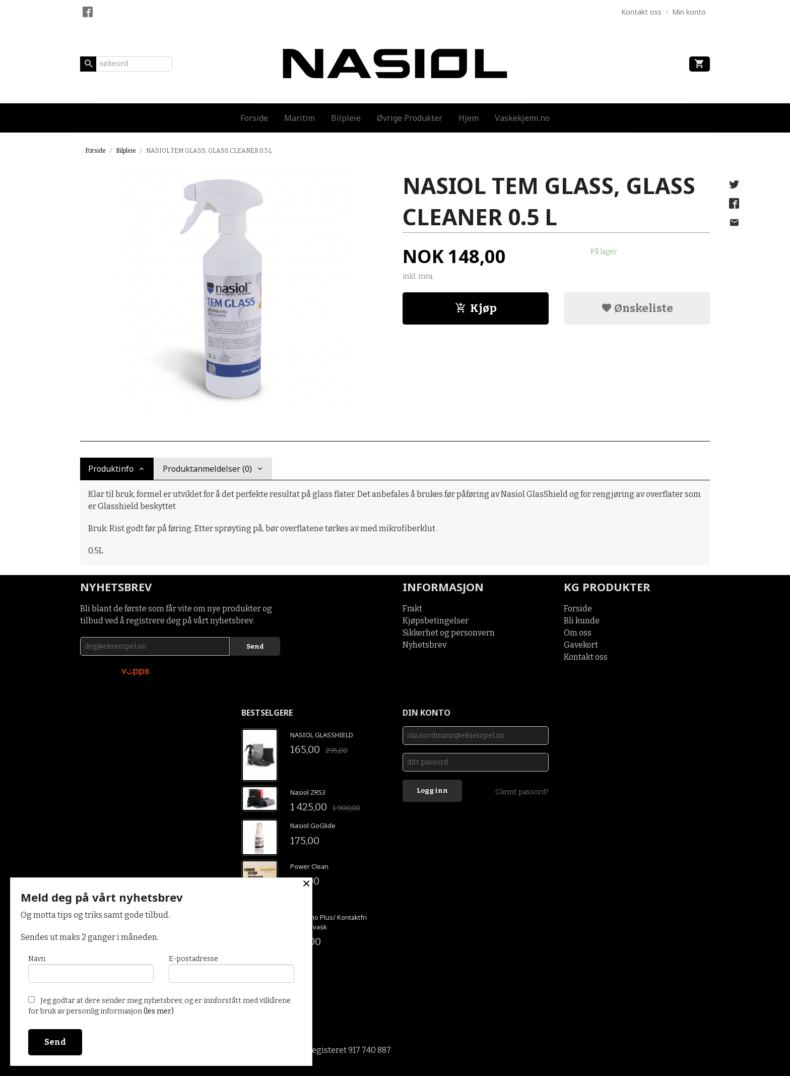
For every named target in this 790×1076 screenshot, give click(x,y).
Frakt (412, 608)
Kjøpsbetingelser (436, 620)
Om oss (577, 633)
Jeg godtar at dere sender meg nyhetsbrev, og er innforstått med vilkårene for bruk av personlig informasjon (159, 1006)
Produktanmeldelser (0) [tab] (207, 468)
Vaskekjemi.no (522, 117)
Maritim (299, 117)
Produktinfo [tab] (111, 468)
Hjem (468, 117)
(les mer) (159, 1011)
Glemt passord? (522, 792)
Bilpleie (346, 117)
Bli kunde (582, 620)
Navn (91, 969)
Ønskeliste (637, 308)
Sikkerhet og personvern (449, 633)
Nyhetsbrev (424, 645)
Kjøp (476, 308)
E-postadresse (231, 969)
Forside (254, 117)
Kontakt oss (586, 657)
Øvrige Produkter (409, 117)
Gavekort (581, 645)
